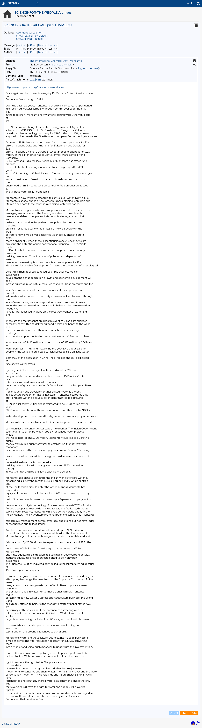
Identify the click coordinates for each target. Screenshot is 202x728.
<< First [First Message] (21, 45)
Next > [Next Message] (42, 45)
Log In (189, 3)
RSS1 (184, 712)
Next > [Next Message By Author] (42, 52)
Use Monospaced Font (29, 32)
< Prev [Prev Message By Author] (32, 52)
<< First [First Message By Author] (21, 52)
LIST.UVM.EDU (11, 723)
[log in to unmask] (61, 64)
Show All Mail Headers (29, 38)
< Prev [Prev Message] (32, 45)
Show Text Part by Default (31, 35)
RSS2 (194, 712)
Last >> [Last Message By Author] (52, 52)
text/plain (35, 79)
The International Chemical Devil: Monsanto (56, 60)
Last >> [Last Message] (52, 45)
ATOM (174, 712)
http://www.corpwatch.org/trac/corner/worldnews (35, 87)
